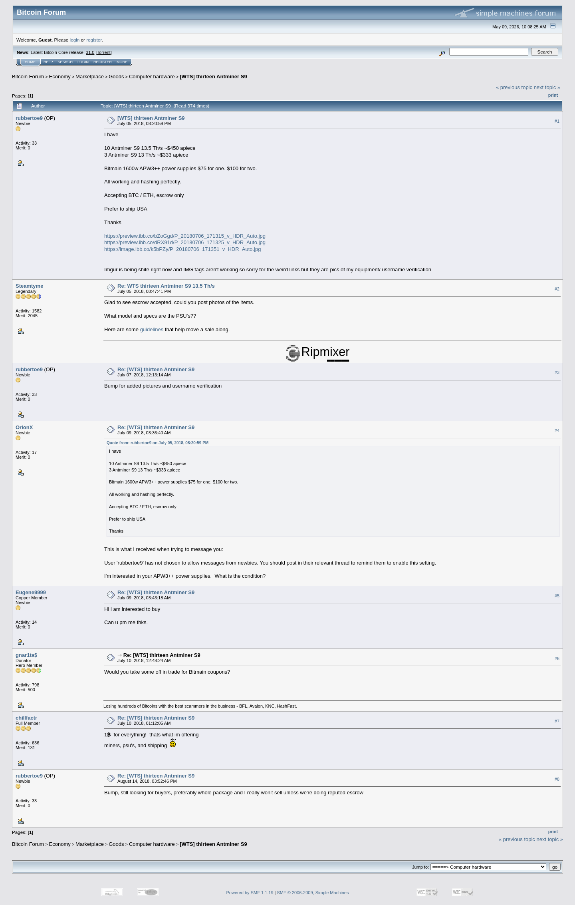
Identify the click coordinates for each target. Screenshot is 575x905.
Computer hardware (152, 77)
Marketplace (89, 77)
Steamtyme (29, 286)
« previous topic (514, 87)
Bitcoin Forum (28, 77)
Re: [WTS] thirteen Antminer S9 (155, 369)
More (122, 62)
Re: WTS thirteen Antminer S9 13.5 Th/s (166, 286)
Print (553, 95)
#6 (557, 658)
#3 (557, 372)
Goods (116, 77)
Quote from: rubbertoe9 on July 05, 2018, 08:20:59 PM (157, 443)
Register (102, 62)
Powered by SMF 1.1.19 (250, 892)
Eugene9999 (31, 592)
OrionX (24, 427)
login (75, 39)
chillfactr (26, 718)
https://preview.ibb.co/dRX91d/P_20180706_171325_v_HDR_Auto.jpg (185, 242)
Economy (60, 77)
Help (48, 62)
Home (30, 62)
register (93, 39)
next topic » (547, 87)
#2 (557, 289)
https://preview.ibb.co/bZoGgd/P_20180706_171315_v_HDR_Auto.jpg (185, 236)
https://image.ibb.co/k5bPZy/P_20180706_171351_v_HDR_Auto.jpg (182, 249)
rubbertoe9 (29, 118)
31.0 (90, 52)
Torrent (104, 52)
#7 (557, 721)
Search (65, 62)
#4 (557, 430)
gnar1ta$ (26, 655)
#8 (557, 779)
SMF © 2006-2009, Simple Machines (313, 892)
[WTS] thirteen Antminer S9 (213, 77)
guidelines (152, 329)
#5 (557, 595)
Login (83, 62)
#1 (557, 121)
